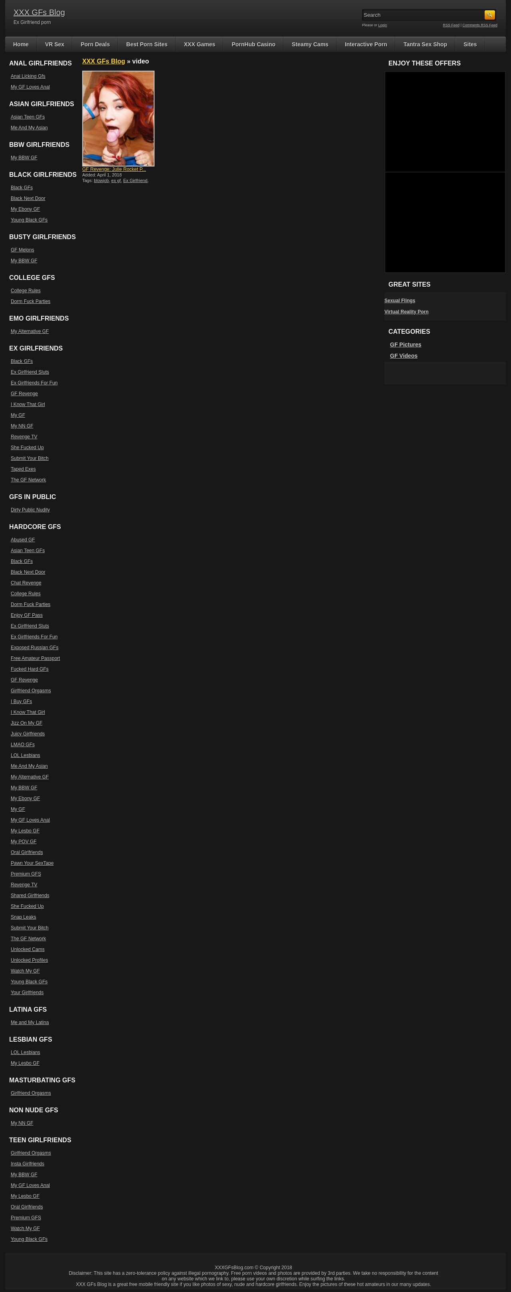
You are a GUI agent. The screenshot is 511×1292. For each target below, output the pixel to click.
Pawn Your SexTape (32, 863)
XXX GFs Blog (39, 12)
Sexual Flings (399, 300)
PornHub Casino (253, 44)
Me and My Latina (30, 1022)
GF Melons (22, 250)
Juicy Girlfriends (28, 734)
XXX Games (200, 44)
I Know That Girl (28, 404)
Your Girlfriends (27, 992)
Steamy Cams (310, 44)
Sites (470, 44)
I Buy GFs (21, 701)
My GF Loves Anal (30, 87)
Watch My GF (25, 971)
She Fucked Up (27, 447)
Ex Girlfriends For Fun (34, 383)
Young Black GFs (29, 220)
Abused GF (23, 540)
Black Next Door (28, 198)
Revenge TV (24, 437)
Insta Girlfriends (27, 1164)
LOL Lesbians (25, 755)
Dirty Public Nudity (30, 510)
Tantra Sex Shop (425, 44)
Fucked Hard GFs (30, 669)
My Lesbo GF (25, 831)
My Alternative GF (30, 331)
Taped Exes (23, 469)
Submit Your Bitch (30, 458)
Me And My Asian (29, 128)
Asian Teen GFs (28, 117)
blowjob (101, 180)
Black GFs (22, 187)
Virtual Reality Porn (406, 312)
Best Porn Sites (146, 44)
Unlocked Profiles (29, 960)
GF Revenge (24, 393)
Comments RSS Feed (479, 25)
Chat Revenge (26, 583)
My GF (18, 415)
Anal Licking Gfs (28, 76)
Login (382, 25)
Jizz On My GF (26, 723)
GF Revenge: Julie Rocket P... (114, 169)
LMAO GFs (23, 744)
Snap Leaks (23, 917)
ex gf (116, 180)
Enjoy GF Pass (27, 615)
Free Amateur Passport (35, 658)
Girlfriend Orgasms (31, 691)
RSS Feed (451, 25)
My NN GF (22, 426)
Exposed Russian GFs (34, 647)
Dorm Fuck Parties (30, 301)
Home (21, 44)
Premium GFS (26, 874)
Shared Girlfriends (30, 895)
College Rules (26, 290)
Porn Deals (95, 44)
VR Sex (54, 44)
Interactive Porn (366, 44)
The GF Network (28, 480)
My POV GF (24, 841)
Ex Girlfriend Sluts (30, 372)
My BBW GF (24, 158)
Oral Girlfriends (27, 852)
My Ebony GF (25, 209)
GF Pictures (406, 344)
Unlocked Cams (28, 949)
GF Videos (404, 356)
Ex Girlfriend (135, 180)
